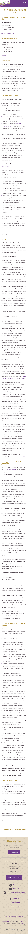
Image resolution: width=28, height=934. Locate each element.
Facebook (16, 378)
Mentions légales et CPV (17, 916)
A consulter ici (5, 833)
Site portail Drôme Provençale (16, 892)
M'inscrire (14, 852)
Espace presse (16, 902)
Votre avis (16, 888)
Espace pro (16, 898)
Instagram (10, 378)
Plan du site (7, 916)
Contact (3, 56)
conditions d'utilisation (16, 924)
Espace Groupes (16, 906)
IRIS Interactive (22, 921)
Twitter (23, 378)
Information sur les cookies (10, 919)
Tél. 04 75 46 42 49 (14, 871)
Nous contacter (14, 877)
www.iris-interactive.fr (7, 33)
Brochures (16, 885)
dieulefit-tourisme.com (10, 469)
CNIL (24, 457)
